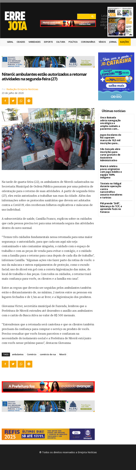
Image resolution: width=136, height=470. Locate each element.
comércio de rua (48, 354)
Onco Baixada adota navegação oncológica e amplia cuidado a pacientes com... (110, 122)
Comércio (31, 354)
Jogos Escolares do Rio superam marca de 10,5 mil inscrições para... (110, 137)
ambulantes (18, 354)
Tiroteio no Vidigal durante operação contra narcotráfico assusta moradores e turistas (111, 180)
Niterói (62, 354)
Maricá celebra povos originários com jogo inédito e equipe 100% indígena (111, 166)
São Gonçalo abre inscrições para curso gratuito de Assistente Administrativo (111, 151)
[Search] (92, 16)
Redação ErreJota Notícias (22, 89)
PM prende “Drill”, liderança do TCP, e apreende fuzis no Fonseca (109, 195)
